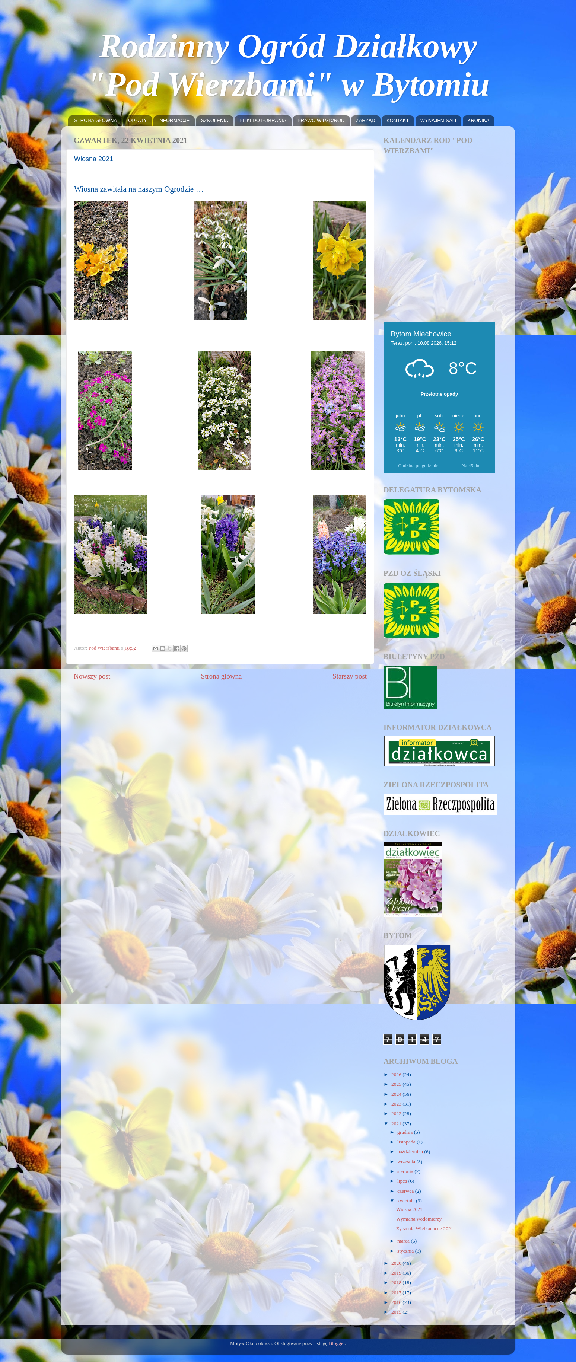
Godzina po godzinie (418, 465)
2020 (396, 1263)
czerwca (406, 1191)
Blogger (337, 1343)
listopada (407, 1142)
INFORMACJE (174, 120)
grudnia (405, 1132)
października (410, 1151)
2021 (396, 1123)
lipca (402, 1181)
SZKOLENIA (214, 120)
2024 (396, 1094)
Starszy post (349, 676)
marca (404, 1241)
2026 (396, 1074)
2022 (396, 1113)
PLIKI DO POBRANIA (262, 120)
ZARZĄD (365, 120)
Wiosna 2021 (409, 1209)
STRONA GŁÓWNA (95, 120)
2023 (396, 1104)
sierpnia (405, 1171)
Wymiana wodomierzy (419, 1219)
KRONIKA (479, 120)
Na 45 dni (471, 465)
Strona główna (221, 676)
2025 (396, 1084)
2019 (396, 1273)
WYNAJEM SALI (438, 120)
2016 (396, 1302)
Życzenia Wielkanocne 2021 (425, 1228)
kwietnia (406, 1200)
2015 (396, 1312)
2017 (396, 1292)
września (406, 1161)
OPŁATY (137, 120)
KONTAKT (397, 120)
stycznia (406, 1251)
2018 (396, 1282)
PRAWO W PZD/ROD (321, 120)
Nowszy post (92, 676)
